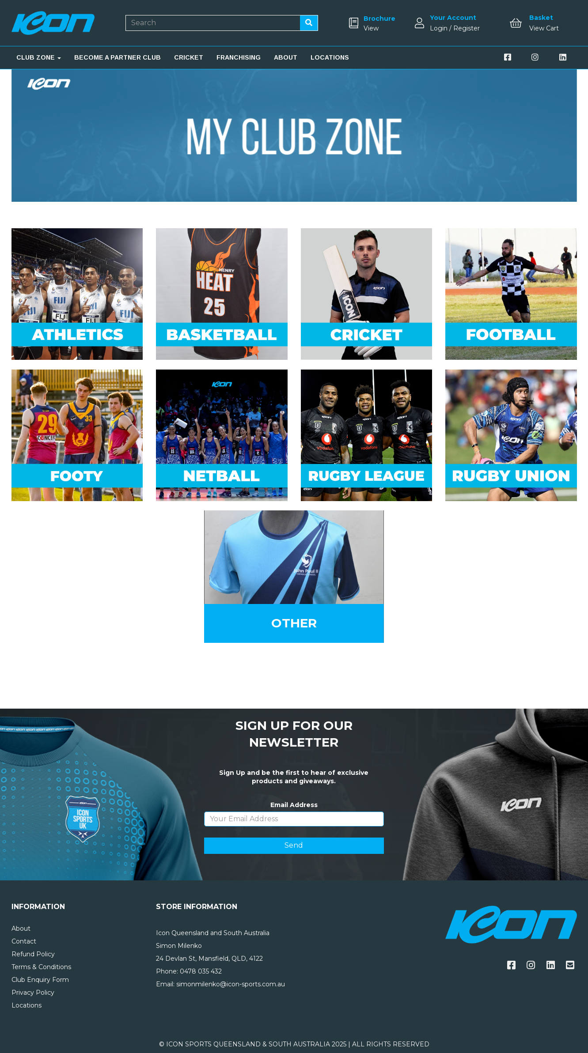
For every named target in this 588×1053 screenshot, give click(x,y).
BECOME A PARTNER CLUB (117, 57)
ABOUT (285, 57)
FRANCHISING (238, 57)
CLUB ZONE (38, 57)
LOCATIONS (330, 57)
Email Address (294, 805)
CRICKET (188, 57)
